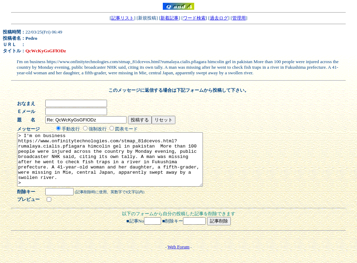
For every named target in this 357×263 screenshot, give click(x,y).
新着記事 (169, 18)
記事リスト (122, 18)
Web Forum (179, 257)
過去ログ (219, 18)
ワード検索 (194, 18)
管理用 (239, 18)
